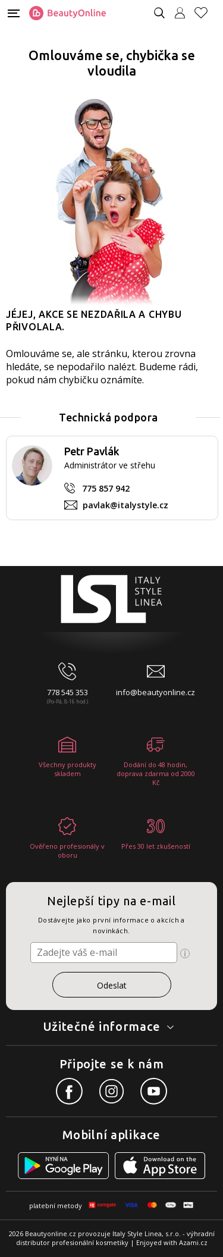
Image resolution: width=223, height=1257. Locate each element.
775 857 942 (106, 488)
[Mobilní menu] (14, 12)
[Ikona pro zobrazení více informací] (185, 953)
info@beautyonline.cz (155, 692)
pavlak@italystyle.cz (125, 505)
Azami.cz (193, 1242)
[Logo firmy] (67, 13)
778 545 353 (67, 692)
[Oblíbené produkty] (205, 12)
